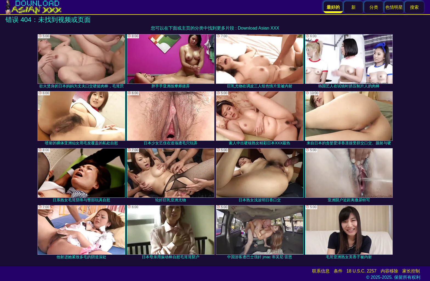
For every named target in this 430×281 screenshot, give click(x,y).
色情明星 (394, 7)
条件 (338, 271)
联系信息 (321, 271)
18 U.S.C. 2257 (362, 271)
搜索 (414, 7)
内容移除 (389, 271)
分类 (373, 7)
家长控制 (411, 271)
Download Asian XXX (258, 28)
